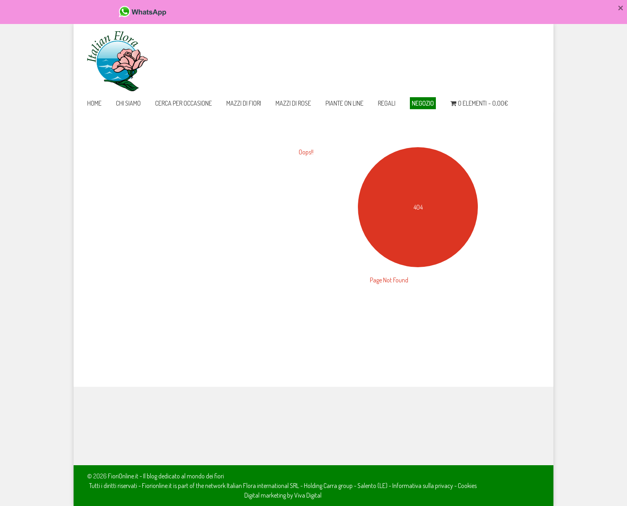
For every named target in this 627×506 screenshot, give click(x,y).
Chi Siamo (128, 103)
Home (94, 103)
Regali (386, 103)
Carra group (338, 486)
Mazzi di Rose (293, 103)
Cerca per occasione (183, 103)
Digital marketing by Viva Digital (282, 495)
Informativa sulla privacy (422, 486)
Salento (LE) (372, 486)
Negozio (423, 103)
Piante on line (344, 103)
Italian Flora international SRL (263, 486)
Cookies (467, 486)
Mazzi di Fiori (243, 103)
